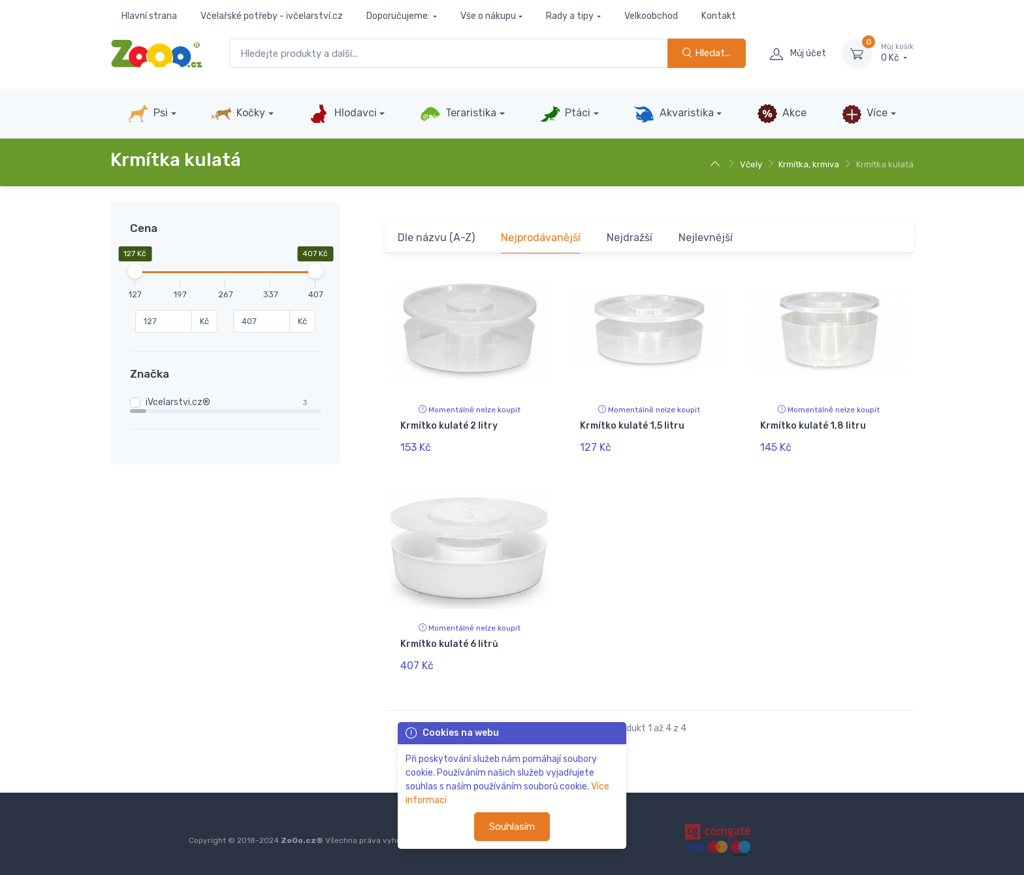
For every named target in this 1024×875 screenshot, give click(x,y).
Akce (782, 113)
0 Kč (897, 53)
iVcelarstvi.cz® (178, 402)
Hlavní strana (149, 16)
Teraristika (458, 113)
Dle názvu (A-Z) (436, 237)
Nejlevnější (706, 237)
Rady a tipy (570, 16)
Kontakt (718, 16)
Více (864, 113)
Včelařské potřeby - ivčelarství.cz (271, 16)
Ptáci (564, 113)
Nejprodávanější (541, 237)
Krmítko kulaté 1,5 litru (632, 425)
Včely (751, 164)
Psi (148, 113)
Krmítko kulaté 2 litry (449, 425)
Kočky (238, 113)
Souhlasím (512, 827)
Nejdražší (629, 237)
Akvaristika (673, 113)
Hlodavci (342, 113)
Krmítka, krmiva (808, 164)
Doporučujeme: (398, 16)
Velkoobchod (651, 16)
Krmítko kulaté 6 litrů (449, 643)
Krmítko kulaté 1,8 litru (813, 425)
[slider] (135, 271)
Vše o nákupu (488, 16)
